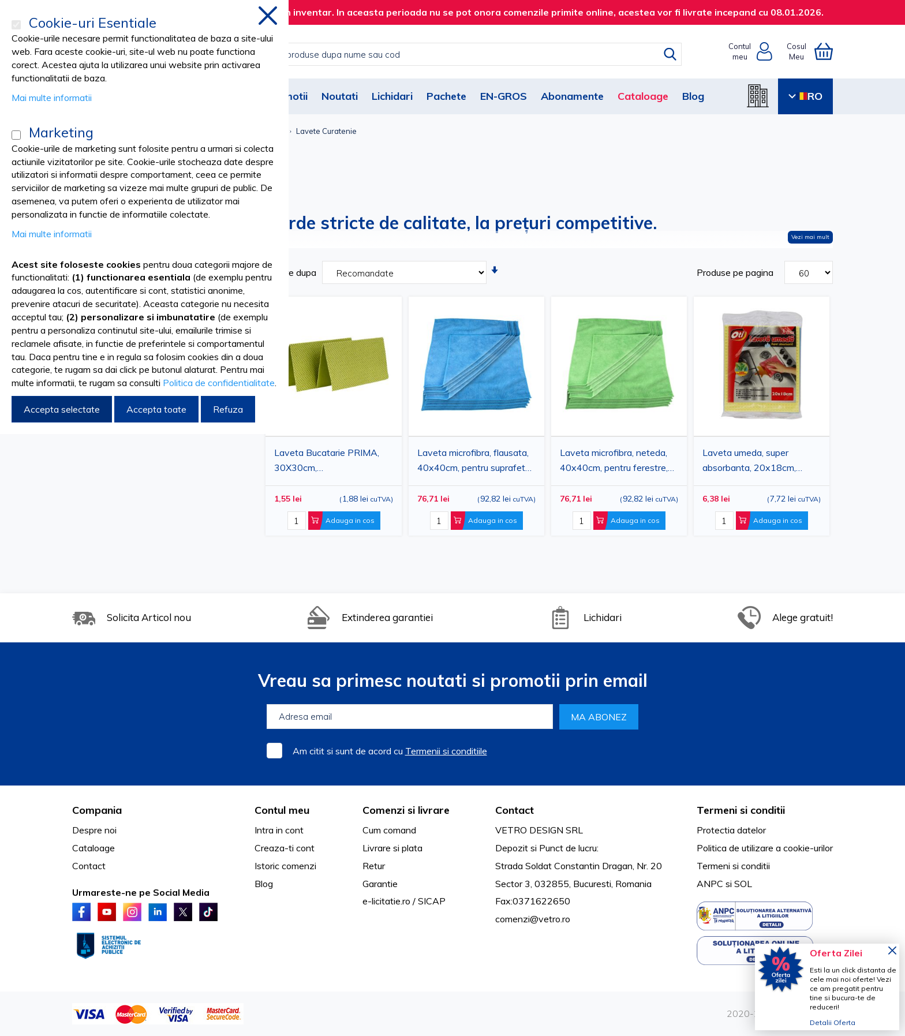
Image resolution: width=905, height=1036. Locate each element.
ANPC (710, 883)
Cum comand (389, 830)
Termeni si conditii (733, 866)
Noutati (339, 96)
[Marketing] (16, 135)
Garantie (380, 883)
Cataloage (643, 96)
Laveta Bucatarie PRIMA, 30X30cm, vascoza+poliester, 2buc (326, 462)
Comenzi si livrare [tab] (406, 810)
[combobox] (464, 54)
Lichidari (392, 96)
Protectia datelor (731, 830)
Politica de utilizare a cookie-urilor (765, 848)
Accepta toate (156, 409)
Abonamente (572, 96)
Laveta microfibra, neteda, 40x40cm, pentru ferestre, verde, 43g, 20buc (614, 462)
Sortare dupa (289, 272)
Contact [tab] (514, 810)
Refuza (228, 409)
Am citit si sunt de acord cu (390, 751)
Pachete (446, 96)
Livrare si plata (392, 848)
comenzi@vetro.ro (532, 919)
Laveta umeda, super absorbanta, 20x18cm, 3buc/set (749, 462)
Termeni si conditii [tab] (741, 810)
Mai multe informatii (52, 97)
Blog (693, 96)
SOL (743, 883)
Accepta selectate (62, 409)
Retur (373, 866)
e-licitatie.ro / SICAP (404, 901)
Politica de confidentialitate (219, 382)
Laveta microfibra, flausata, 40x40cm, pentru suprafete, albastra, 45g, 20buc (474, 462)
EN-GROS (503, 96)
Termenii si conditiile (446, 751)
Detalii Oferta (832, 1022)
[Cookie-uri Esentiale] (16, 24)
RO (805, 96)
